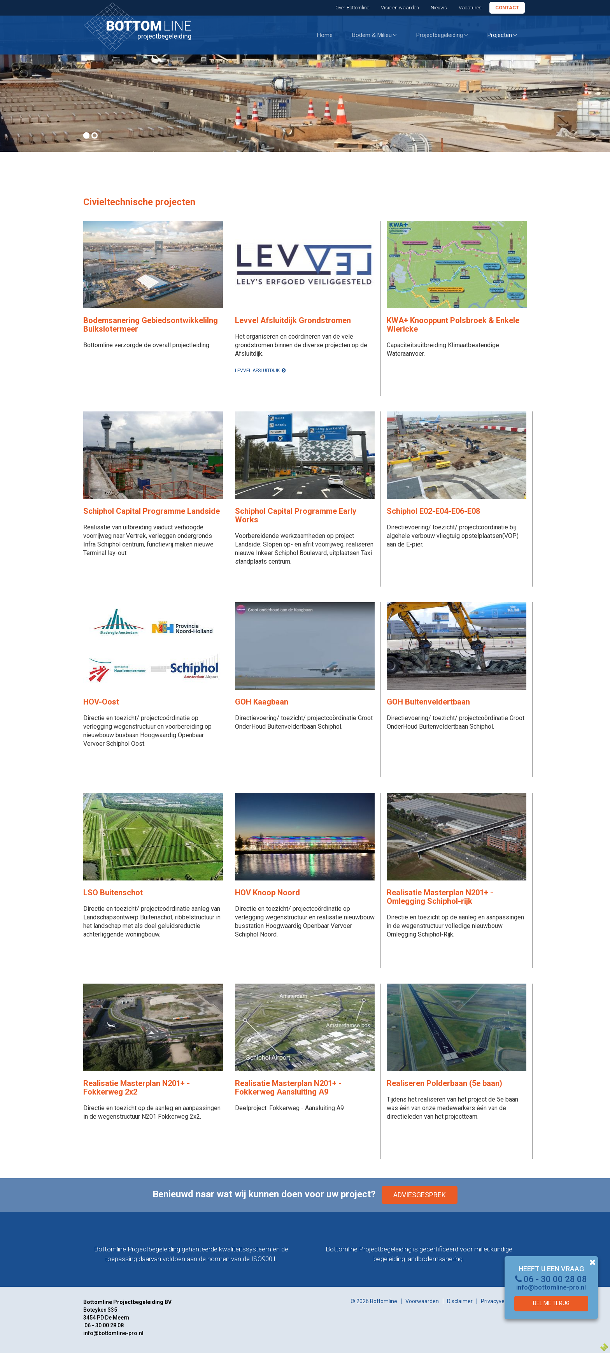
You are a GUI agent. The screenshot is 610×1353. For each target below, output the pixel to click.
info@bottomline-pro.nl (551, 1287)
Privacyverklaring (502, 1301)
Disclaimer (460, 1301)
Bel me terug (551, 1303)
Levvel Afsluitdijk (257, 370)
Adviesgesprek (419, 1195)
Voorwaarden (422, 1301)
